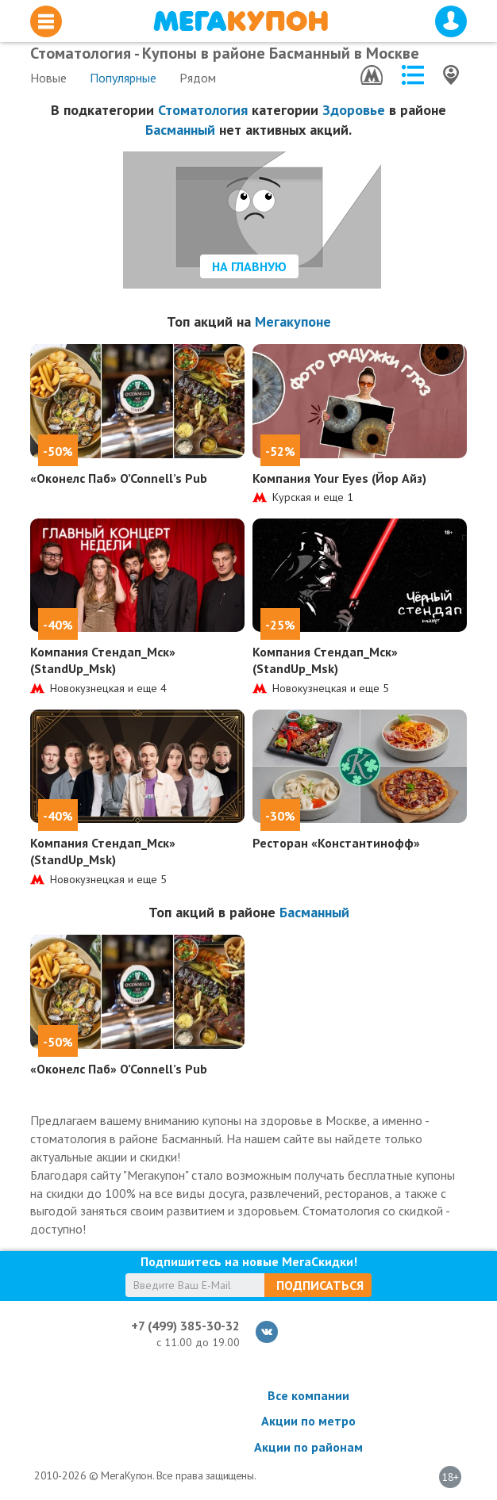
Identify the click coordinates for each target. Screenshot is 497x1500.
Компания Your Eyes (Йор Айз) (339, 478)
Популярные (123, 78)
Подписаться (320, 1285)
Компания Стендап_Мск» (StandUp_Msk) (102, 660)
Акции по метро (308, 1421)
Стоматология (203, 110)
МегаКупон (240, 21)
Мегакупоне (293, 321)
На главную (249, 266)
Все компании (308, 1395)
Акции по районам (308, 1447)
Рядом (197, 78)
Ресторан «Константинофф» (336, 843)
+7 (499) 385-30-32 (185, 1326)
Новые (48, 78)
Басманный (180, 130)
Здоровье (353, 110)
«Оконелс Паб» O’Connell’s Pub (118, 478)
